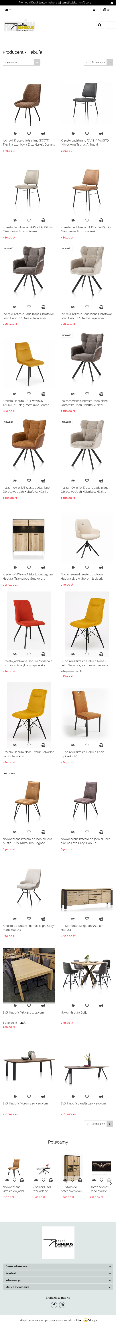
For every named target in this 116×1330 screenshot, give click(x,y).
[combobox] (21, 62)
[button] (106, 10)
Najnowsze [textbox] (11, 62)
